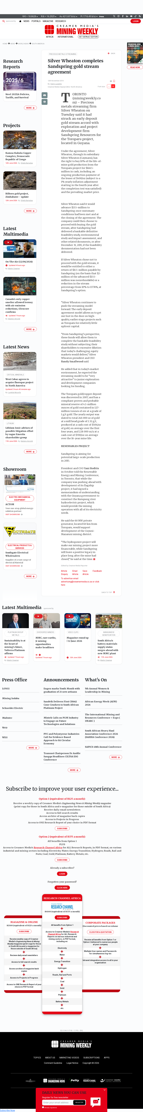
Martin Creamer (14, 269)
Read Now (135, 67)
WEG (5, 737)
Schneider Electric (12, 708)
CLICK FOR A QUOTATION (100, 932)
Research (60, 21)
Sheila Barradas (27, 163)
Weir (4, 727)
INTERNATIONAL (66, 37)
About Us (50, 1057)
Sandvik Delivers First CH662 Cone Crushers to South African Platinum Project (61, 704)
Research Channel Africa (48, 847)
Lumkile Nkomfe (14, 392)
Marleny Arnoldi (14, 319)
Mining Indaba (10, 698)
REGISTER (79, 1102)
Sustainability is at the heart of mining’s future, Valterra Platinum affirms (14, 647)
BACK (111, 53)
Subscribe (62, 828)
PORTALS (36, 21)
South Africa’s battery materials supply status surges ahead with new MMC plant (108, 647)
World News (23, 44)
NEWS (26, 21)
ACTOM (9, 504)
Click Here (62, 888)
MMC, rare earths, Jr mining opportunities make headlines (45, 642)
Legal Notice (72, 1063)
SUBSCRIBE (24, 931)
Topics (37, 1057)
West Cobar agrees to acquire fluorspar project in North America (19, 382)
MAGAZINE (48, 21)
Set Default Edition (88, 37)
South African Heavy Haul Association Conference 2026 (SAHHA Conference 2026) (101, 733)
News (12, 44)
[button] (8, 242)
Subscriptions (91, 1057)
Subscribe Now (7, 1110)
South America (38, 44)
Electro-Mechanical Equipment (19, 498)
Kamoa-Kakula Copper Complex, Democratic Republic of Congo (18, 156)
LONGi (5, 688)
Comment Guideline (53, 1063)
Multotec (7, 718)
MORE (30, 108)
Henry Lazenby (56, 84)
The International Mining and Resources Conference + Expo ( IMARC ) (102, 717)
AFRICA (49, 37)
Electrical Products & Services (20, 546)
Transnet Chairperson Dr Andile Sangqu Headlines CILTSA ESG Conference (62, 756)
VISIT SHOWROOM (14, 514)
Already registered (49, 1107)
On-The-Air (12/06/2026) (19, 261)
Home (5, 44)
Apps (107, 1057)
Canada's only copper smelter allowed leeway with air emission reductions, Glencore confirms (19, 305)
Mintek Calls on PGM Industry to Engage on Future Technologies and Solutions (61, 720)
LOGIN (135, 21)
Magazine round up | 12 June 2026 (78, 639)
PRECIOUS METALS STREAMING (62, 54)
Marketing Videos (69, 1057)
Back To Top (108, 592)
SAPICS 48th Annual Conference (103, 747)
